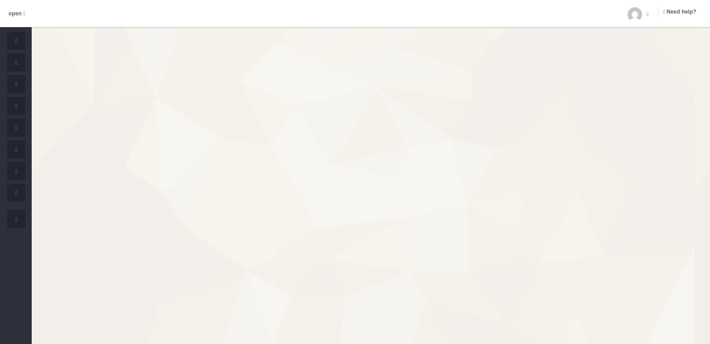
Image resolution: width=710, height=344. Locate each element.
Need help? (679, 12)
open (17, 13)
